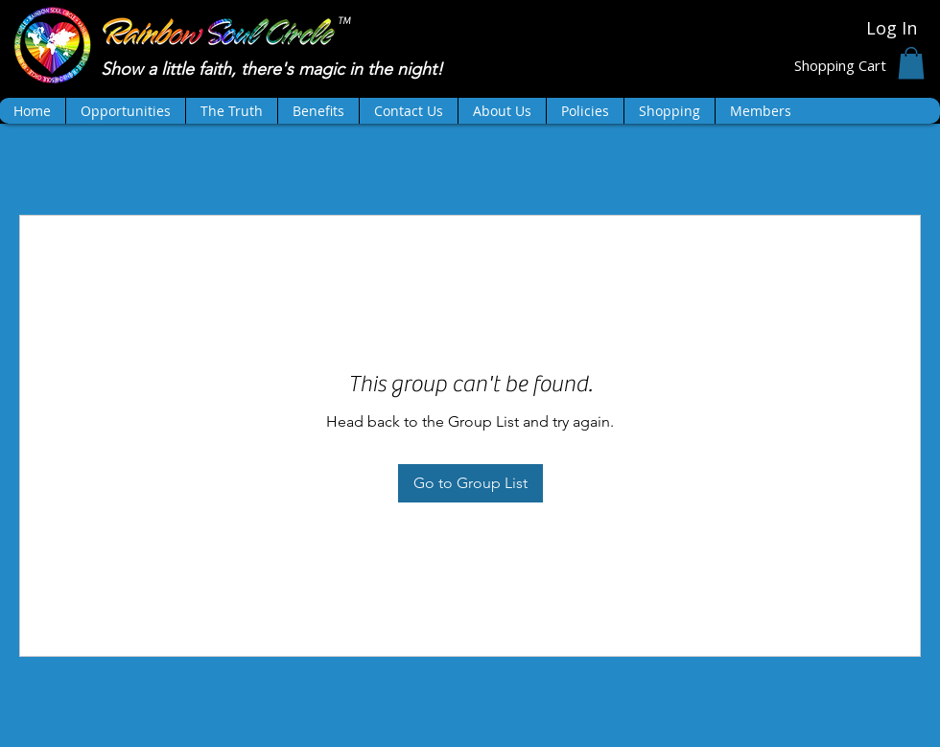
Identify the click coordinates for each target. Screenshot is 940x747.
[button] (911, 63)
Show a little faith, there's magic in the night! (274, 69)
